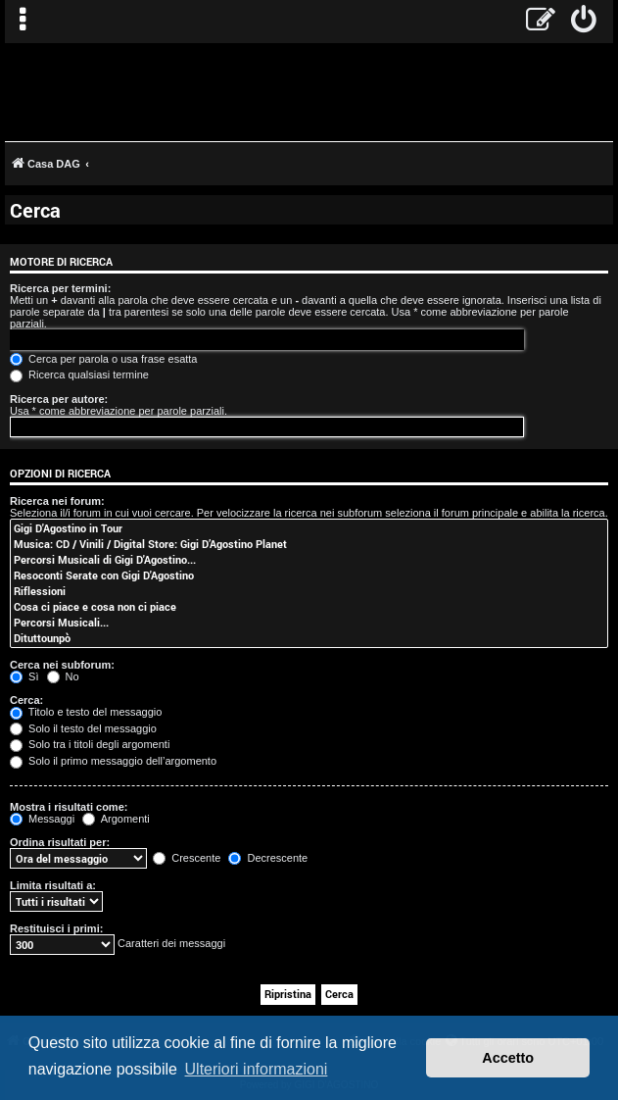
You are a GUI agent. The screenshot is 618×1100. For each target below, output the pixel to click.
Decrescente (268, 858)
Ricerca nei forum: (57, 501)
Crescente (186, 858)
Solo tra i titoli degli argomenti (89, 744)
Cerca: (26, 700)
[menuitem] (584, 21)
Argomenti (116, 819)
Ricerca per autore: (59, 399)
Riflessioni (309, 591)
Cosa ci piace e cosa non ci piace (309, 607)
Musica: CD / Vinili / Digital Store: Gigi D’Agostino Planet (309, 544)
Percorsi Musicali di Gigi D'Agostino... (309, 560)
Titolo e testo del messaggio (86, 712)
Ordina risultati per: (60, 842)
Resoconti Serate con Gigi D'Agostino (309, 575)
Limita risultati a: (53, 885)
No (63, 676)
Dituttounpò (309, 638)
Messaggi (42, 819)
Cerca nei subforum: (62, 665)
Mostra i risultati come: (68, 807)
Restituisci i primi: (56, 928)
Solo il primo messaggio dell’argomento (113, 761)
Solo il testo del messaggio (83, 728)
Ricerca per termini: (60, 288)
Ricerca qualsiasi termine (79, 374)
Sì (24, 676)
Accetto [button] (508, 1058)
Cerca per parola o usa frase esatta (103, 359)
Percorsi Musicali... (309, 622)
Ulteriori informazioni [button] (256, 1069)
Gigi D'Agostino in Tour (309, 528)
